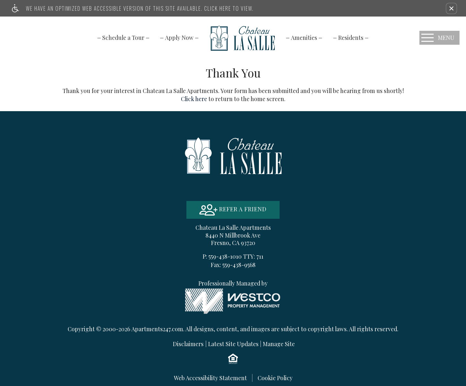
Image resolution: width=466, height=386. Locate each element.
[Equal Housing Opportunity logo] (233, 358)
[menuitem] (123, 37)
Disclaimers (188, 343)
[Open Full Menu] (439, 38)
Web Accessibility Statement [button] (210, 377)
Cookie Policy (275, 377)
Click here (194, 98)
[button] (451, 8)
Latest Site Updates (233, 343)
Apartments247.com (157, 329)
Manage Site (279, 343)
